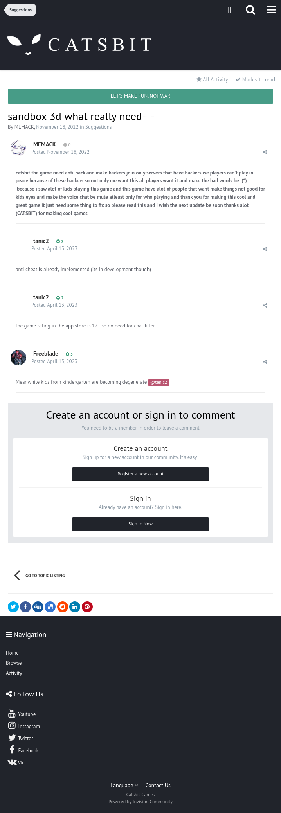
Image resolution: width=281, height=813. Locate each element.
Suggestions (98, 127)
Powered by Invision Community (140, 801)
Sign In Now (140, 524)
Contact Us (158, 785)
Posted (60, 152)
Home (12, 652)
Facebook (23, 749)
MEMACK (24, 127)
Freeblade (45, 353)
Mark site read (255, 79)
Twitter (20, 737)
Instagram (23, 725)
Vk (15, 761)
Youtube (21, 713)
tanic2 (41, 241)
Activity (14, 673)
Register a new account (140, 474)
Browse (14, 663)
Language (124, 785)
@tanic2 (158, 382)
